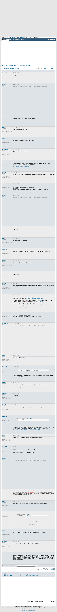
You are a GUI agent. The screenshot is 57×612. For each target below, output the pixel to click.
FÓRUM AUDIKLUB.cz (6, 65)
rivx (20, 575)
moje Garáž (17, 39)
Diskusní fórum (5, 39)
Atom (40, 608)
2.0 (36, 608)
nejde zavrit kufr (8, 575)
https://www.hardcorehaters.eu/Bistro (35, 298)
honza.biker (5, 149)
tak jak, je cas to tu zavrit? (11, 68)
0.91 (32, 608)
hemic (3, 227)
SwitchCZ (4, 72)
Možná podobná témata (7, 71)
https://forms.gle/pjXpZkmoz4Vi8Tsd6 (21, 166)
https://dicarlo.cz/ (43, 301)
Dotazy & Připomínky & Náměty (25, 65)
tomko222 (4, 116)
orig (29, 368)
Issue (3, 355)
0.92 (34, 608)
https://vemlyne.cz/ (17, 304)
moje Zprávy (11, 39)
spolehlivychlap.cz (33, 610)
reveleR (4, 138)
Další (54, 68)
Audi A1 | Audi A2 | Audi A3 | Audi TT (33, 575)
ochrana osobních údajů (25, 610)
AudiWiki (23, 39)
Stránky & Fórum (14, 65)
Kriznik (4, 127)
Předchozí (45, 68)
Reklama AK (5, 84)
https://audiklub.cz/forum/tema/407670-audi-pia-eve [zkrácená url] (27, 429)
